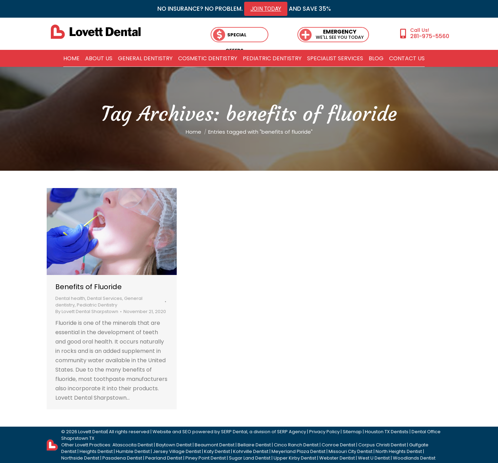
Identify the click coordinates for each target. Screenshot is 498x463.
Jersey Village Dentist (177, 451)
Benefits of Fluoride (88, 287)
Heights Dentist (96, 451)
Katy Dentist (217, 451)
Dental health (70, 298)
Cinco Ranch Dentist (296, 445)
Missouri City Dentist (350, 451)
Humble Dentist (133, 451)
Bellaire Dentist (254, 445)
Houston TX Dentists (386, 431)
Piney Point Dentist (205, 458)
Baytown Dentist (174, 445)
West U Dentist (374, 458)
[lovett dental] (96, 32)
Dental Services (104, 298)
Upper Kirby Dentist (295, 458)
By (86, 311)
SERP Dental (234, 431)
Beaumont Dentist (214, 445)
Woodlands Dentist (414, 458)
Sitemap (352, 431)
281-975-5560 (429, 36)
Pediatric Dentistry (97, 305)
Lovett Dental (92, 431)
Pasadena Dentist (122, 458)
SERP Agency (291, 431)
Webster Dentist (337, 458)
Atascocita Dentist (132, 445)
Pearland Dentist (163, 458)
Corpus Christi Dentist (382, 445)
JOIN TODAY (265, 9)
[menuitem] (71, 58)
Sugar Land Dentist (249, 458)
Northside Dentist (80, 458)
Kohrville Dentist (250, 451)
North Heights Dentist (399, 451)
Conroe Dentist (338, 445)
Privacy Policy (324, 431)
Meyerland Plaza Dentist (298, 451)
